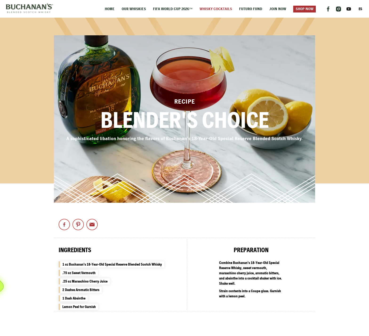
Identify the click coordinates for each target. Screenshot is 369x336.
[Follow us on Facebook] (328, 9)
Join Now (277, 9)
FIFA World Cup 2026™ (173, 9)
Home (110, 9)
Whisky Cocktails (216, 9)
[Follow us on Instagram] (338, 9)
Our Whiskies (134, 9)
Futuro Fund (250, 9)
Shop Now (304, 9)
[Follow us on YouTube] (349, 9)
